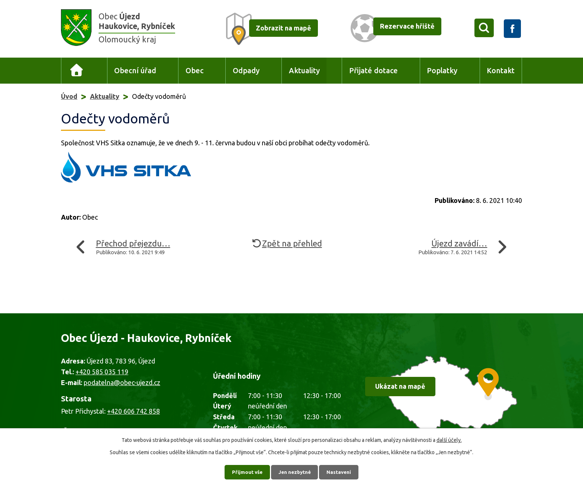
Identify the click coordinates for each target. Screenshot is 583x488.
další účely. (449, 439)
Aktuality (304, 71)
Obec (194, 71)
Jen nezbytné (295, 471)
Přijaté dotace (373, 71)
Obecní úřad (135, 71)
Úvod (76, 71)
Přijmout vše (245, 471)
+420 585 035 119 (101, 371)
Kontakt (501, 71)
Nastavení (341, 471)
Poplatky (442, 71)
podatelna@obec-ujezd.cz (122, 382)
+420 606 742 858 (133, 411)
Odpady (246, 71)
